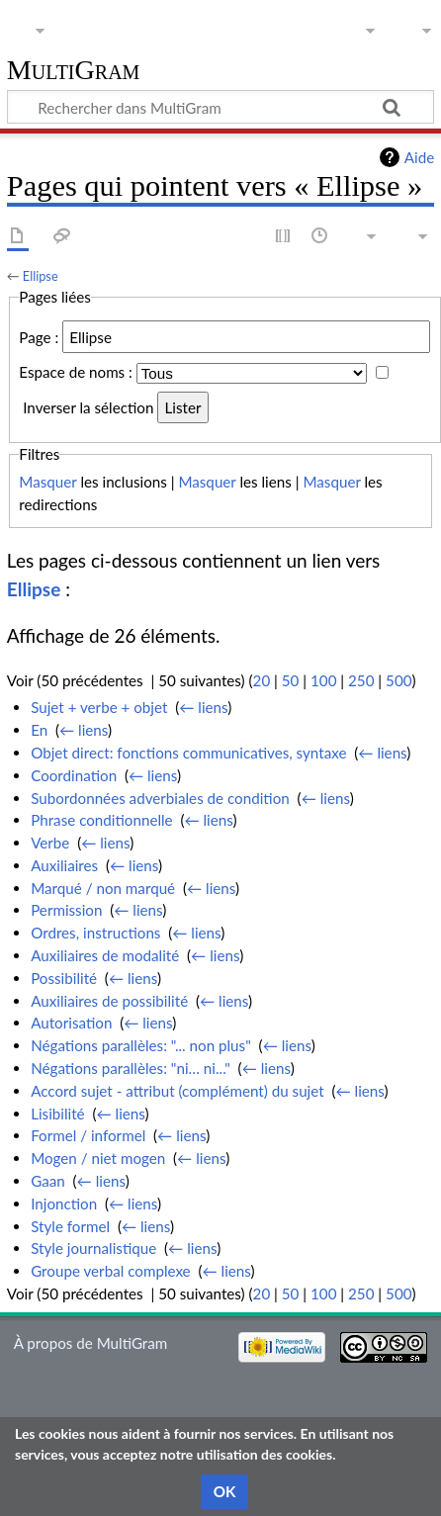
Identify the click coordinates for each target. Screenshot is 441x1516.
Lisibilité (57, 1113)
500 (398, 680)
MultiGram (73, 70)
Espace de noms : (75, 373)
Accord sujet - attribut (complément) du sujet (177, 1091)
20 (262, 680)
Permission (66, 910)
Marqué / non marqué (103, 888)
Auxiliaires (64, 865)
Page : (38, 337)
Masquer (47, 481)
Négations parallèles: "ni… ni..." (130, 1068)
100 (323, 680)
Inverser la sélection (88, 407)
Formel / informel (88, 1135)
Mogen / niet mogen (98, 1158)
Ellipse (40, 276)
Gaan (48, 1181)
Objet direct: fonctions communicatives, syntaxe (188, 752)
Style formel (70, 1226)
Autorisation (71, 1022)
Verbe (50, 842)
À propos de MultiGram (91, 1343)
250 (361, 680)
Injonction (64, 1203)
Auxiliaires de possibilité (109, 1001)
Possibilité (64, 978)
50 (291, 680)
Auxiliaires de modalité (105, 955)
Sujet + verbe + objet (99, 707)
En (39, 730)
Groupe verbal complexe (111, 1271)
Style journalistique (93, 1248)
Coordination (74, 775)
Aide (419, 157)
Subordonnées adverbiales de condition (160, 798)
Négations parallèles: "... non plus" (141, 1045)
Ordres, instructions (95, 932)
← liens (203, 707)
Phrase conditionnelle (101, 820)
